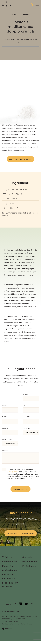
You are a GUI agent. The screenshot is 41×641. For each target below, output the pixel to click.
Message (5, 450)
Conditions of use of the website (13, 624)
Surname (26, 394)
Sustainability (9, 561)
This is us (7, 557)
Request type (7, 439)
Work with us (29, 561)
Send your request (20, 489)
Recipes (26, 15)
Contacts (27, 557)
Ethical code (29, 566)
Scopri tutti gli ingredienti (20, 159)
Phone (4, 417)
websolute (7, 629)
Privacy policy (13, 621)
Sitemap (29, 624)
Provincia (26, 428)
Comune (5, 428)
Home (14, 15)
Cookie (4, 621)
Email (25, 405)
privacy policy (12, 472)
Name (4, 405)
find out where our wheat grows (21, 533)
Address (26, 417)
